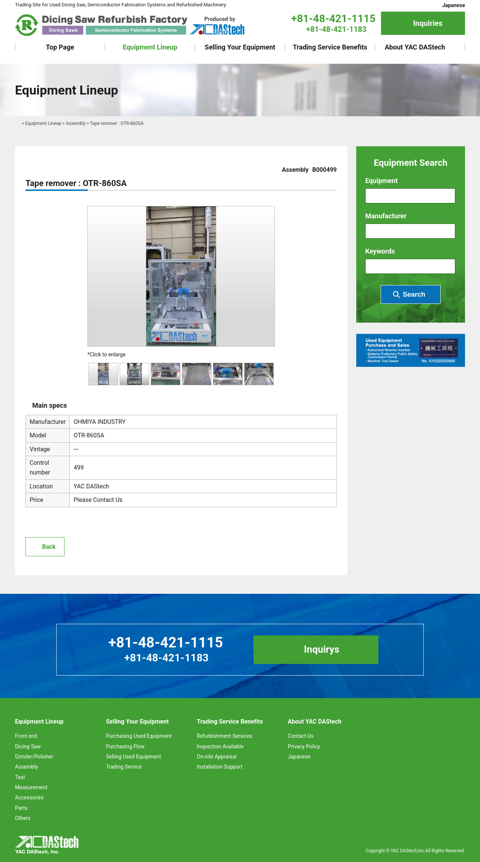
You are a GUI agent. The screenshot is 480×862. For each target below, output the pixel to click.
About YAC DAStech (415, 47)
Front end (26, 736)
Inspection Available (220, 746)
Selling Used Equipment (133, 757)
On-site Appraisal (217, 757)
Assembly (75, 123)
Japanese (453, 5)
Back (49, 546)
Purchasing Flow (125, 746)
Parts (21, 808)
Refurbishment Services (224, 736)
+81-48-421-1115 (333, 18)
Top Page (60, 47)
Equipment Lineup (150, 47)
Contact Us (301, 736)
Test (20, 777)
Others (22, 818)
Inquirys (321, 649)
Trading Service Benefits (330, 47)
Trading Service (124, 767)
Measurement (31, 787)
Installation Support (220, 767)
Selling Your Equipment (240, 47)
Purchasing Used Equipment (138, 736)
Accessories (29, 797)
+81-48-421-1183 (336, 29)
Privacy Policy (304, 746)
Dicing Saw (28, 746)
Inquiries (427, 23)
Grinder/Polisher (34, 757)
